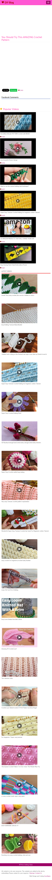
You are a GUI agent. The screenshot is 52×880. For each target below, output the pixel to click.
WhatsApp (14, 90)
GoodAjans (47, 876)
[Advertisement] (26, 21)
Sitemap (32, 873)
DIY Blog (7, 2)
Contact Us (38, 873)
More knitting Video (26, 865)
